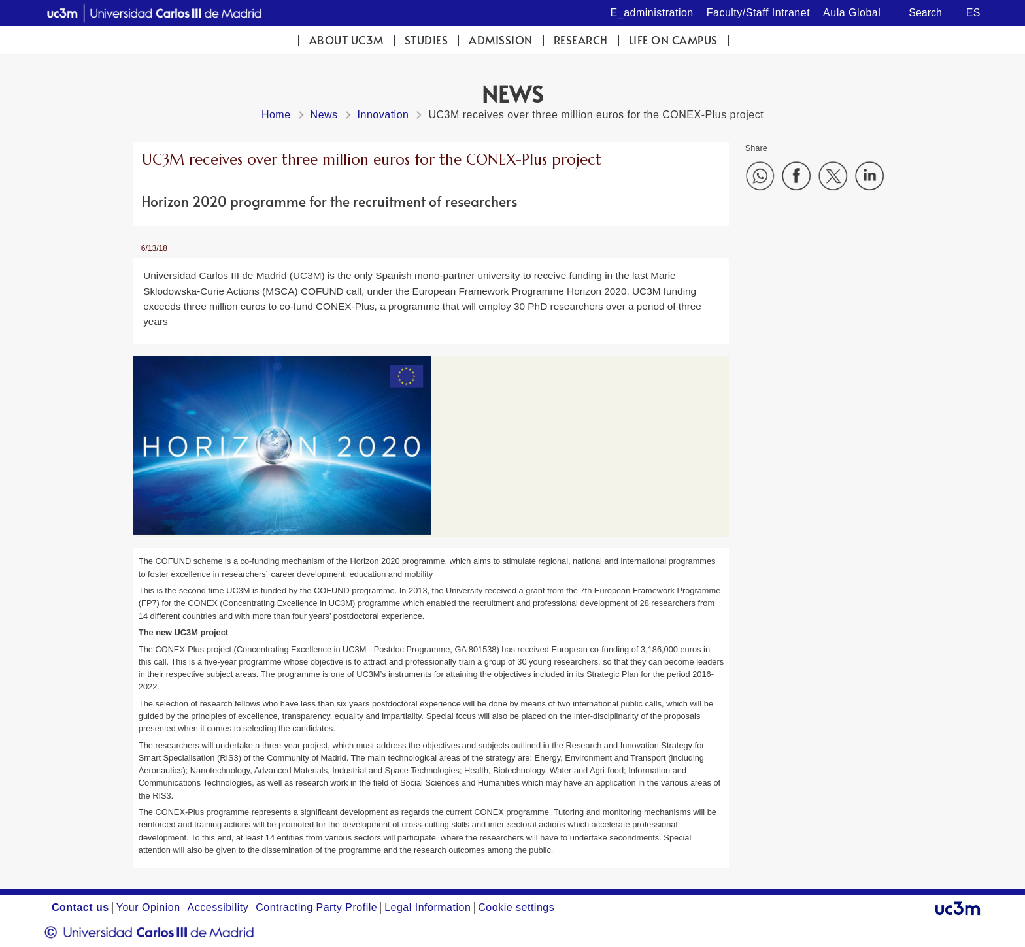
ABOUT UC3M (346, 40)
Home (276, 114)
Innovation (383, 114)
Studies (426, 40)
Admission (501, 40)
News (324, 114)
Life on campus (673, 40)
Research (581, 40)
